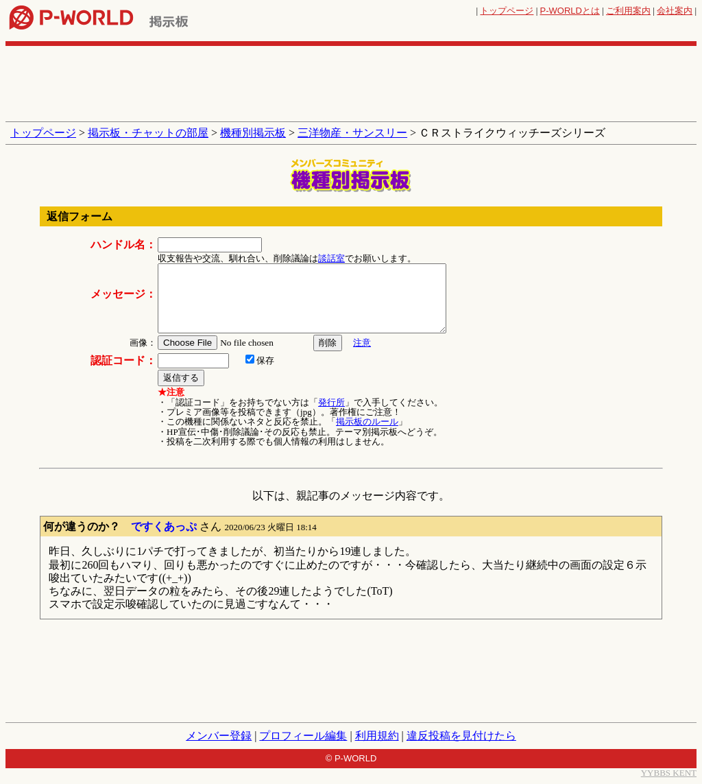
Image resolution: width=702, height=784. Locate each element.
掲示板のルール (367, 421)
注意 (362, 342)
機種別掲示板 (253, 133)
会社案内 (674, 10)
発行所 (331, 402)
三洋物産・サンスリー (352, 133)
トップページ (506, 10)
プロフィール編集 (303, 735)
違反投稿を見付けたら (461, 735)
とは (570, 10)
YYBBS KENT (669, 773)
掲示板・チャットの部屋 (148, 133)
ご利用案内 (628, 10)
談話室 (331, 258)
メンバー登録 (219, 735)
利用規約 (377, 735)
